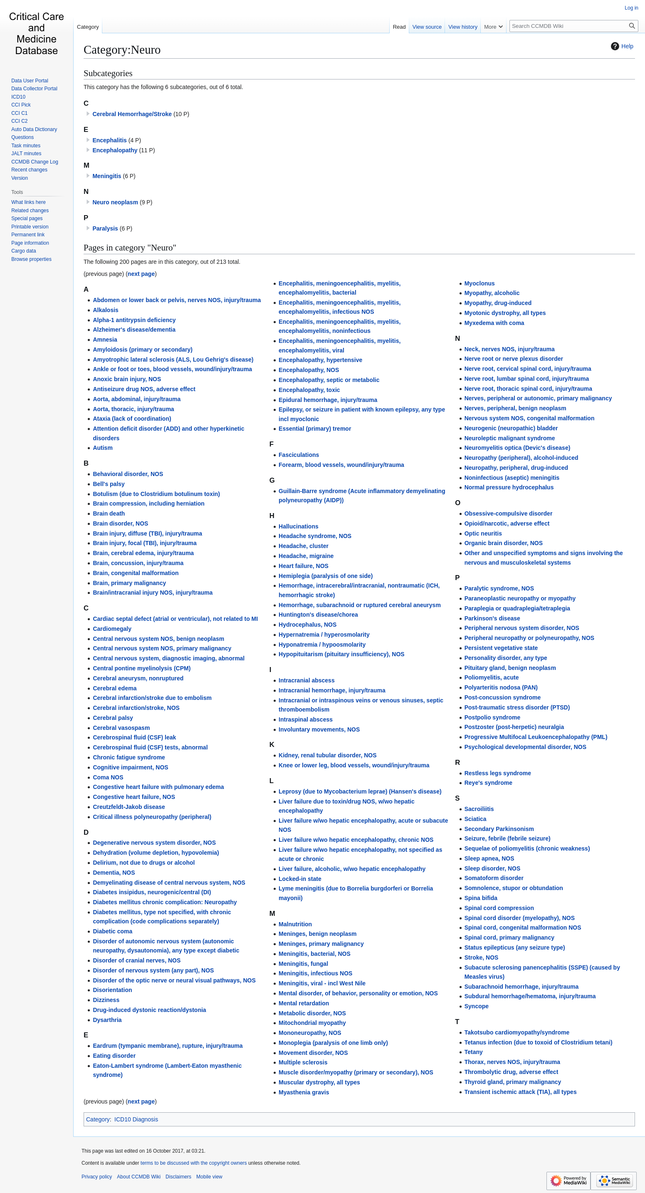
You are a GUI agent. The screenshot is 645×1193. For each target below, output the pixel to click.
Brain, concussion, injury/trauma (138, 563)
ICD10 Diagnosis (136, 1119)
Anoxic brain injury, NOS (127, 379)
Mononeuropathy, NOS (310, 1032)
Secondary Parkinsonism (499, 829)
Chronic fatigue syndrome (129, 757)
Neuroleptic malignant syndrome (510, 438)
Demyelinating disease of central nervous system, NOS (169, 882)
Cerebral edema (114, 688)
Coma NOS (108, 777)
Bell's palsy (108, 484)
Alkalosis (105, 310)
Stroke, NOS (482, 957)
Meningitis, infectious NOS (315, 973)
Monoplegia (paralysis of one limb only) (333, 1042)
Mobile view (209, 1177)
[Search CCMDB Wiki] (573, 26)
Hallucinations (299, 526)
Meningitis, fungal (303, 963)
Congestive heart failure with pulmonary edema (158, 787)
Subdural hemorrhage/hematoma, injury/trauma (530, 996)
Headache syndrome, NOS (315, 536)
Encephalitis (109, 140)
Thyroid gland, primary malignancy (513, 1082)
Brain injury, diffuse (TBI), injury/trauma (147, 533)
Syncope (477, 1006)
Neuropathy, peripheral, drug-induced (516, 467)
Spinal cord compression (499, 908)
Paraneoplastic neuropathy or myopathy (520, 598)
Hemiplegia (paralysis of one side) (326, 576)
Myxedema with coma (494, 323)
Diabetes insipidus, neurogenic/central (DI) (152, 892)
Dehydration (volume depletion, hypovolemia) (156, 852)
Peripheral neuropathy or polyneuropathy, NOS (529, 638)
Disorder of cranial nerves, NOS (136, 960)
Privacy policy (97, 1177)
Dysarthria (107, 1020)
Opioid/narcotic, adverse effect (507, 523)
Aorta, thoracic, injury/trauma (133, 409)
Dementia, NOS (114, 872)
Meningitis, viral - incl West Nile (322, 983)
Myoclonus (480, 283)
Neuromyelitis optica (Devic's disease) (518, 447)
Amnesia (105, 339)
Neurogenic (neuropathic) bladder (511, 428)
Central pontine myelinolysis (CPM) (141, 668)
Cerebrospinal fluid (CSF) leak (134, 737)
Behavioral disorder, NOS (128, 474)
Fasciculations (299, 454)
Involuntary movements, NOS (319, 729)
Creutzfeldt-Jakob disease (129, 807)
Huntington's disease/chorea (318, 614)
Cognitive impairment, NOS (130, 767)
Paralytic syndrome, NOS (499, 588)
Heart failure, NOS (304, 566)
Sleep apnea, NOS (489, 858)
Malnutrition (295, 924)
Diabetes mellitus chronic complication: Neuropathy (165, 902)
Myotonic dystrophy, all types (505, 313)
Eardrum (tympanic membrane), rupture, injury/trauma (167, 1045)
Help (621, 46)
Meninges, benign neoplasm (317, 933)
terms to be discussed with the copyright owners (194, 1163)
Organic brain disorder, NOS (504, 543)
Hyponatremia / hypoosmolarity (322, 644)
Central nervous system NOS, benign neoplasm (158, 638)
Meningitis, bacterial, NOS (315, 953)
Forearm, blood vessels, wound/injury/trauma (341, 464)
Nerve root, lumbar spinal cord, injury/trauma (527, 378)
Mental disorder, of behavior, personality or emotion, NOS (358, 993)
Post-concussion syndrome (503, 697)
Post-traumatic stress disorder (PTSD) (517, 707)
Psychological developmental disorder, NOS (525, 747)
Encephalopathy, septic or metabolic (329, 380)
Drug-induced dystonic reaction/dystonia (149, 1010)
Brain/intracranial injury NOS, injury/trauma (153, 592)
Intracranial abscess (307, 680)
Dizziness (106, 1000)
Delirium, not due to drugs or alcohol (144, 862)
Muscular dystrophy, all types (319, 1082)
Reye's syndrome (488, 782)
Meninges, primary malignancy (321, 943)
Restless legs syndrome (498, 773)
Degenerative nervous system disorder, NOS (154, 842)
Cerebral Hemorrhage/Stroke (132, 114)
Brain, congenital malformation (135, 573)
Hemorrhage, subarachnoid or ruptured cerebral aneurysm (360, 605)
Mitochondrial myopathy (312, 1022)
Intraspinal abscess (306, 719)
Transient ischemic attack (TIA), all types (521, 1092)
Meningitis (106, 176)
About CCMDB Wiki (139, 1177)
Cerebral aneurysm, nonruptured (138, 678)
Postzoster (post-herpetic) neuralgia (514, 727)
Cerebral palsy (113, 717)
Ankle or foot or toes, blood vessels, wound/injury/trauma (172, 369)
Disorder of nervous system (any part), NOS (153, 970)
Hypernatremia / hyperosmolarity (324, 634)
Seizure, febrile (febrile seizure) (508, 838)
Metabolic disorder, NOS (312, 1013)
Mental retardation (304, 1003)
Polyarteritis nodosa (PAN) (501, 687)
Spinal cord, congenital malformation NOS (523, 927)
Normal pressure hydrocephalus (509, 487)
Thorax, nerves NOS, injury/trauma (512, 1062)
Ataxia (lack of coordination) (132, 418)
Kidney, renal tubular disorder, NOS (327, 755)
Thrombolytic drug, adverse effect (512, 1072)
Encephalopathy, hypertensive (320, 360)
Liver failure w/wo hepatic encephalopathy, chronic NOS (356, 839)
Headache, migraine (306, 556)
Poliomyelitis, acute (492, 677)
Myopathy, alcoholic (492, 293)
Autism (102, 447)
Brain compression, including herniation (148, 503)
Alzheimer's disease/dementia (134, 329)
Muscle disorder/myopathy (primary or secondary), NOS (356, 1072)
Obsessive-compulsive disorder (509, 513)
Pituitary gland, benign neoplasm (510, 668)
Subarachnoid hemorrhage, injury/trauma (522, 986)
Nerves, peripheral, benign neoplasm (515, 408)
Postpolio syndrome (493, 717)
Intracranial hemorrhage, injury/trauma (332, 690)
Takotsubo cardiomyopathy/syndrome (517, 1032)
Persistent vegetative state (501, 648)
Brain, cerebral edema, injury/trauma (143, 553)
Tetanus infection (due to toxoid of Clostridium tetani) (539, 1042)
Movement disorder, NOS (313, 1052)
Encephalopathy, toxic (309, 390)
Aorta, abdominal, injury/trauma (136, 399)
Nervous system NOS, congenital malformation (530, 418)
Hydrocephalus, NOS (307, 624)
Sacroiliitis (479, 809)
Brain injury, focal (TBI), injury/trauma (144, 543)
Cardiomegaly (112, 628)
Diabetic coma (112, 931)
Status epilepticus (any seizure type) (515, 947)
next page (141, 273)
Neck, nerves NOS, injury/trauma (510, 349)
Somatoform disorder (494, 878)
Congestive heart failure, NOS (134, 797)
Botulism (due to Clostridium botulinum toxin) (156, 494)
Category (98, 1119)
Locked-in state (300, 879)
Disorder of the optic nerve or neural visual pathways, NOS (174, 980)
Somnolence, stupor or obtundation (514, 888)
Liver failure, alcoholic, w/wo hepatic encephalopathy (352, 869)
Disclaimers (178, 1177)
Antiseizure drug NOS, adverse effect (144, 389)
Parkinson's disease (492, 618)
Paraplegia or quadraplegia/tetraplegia (517, 608)
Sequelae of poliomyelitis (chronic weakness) (527, 848)
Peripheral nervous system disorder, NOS (522, 628)
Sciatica (476, 819)
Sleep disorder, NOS (493, 868)
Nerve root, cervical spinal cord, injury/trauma (528, 368)
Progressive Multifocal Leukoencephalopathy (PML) (536, 737)
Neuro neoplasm (115, 202)
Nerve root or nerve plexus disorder (514, 358)
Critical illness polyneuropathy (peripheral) (152, 817)
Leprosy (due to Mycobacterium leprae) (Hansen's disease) (360, 791)
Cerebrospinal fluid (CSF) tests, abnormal (150, 747)
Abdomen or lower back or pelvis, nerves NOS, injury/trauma (177, 300)
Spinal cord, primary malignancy (509, 937)
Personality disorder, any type (506, 658)
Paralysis (105, 228)
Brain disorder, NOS (120, 523)
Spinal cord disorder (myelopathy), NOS (520, 918)
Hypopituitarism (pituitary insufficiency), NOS (342, 654)
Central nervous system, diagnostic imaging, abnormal (169, 658)
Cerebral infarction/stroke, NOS (136, 707)
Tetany (474, 1052)
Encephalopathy (114, 150)
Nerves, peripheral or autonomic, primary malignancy (538, 398)
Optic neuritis (483, 533)
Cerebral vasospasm (121, 727)
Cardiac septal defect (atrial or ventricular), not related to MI (175, 618)
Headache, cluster (304, 546)
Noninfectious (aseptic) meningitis (512, 477)
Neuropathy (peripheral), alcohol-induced (521, 457)
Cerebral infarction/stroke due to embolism (152, 697)
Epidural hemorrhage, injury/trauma (328, 400)
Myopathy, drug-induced (498, 303)
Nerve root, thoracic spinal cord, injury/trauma (528, 388)
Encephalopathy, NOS (309, 370)
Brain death (109, 513)
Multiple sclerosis (303, 1062)
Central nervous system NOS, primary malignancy (162, 648)
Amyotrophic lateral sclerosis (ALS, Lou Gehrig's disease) (173, 359)
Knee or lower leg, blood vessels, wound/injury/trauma (354, 765)
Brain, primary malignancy (129, 583)
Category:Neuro (122, 49)
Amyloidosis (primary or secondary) (143, 349)
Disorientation (112, 990)
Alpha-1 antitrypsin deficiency (134, 320)
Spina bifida (481, 898)
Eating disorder (114, 1055)
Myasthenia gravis (304, 1092)
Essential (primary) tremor (315, 428)
